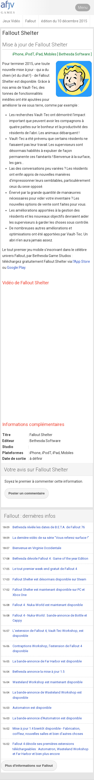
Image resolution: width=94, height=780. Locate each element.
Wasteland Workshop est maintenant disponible (42, 682)
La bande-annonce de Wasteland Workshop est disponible (42, 695)
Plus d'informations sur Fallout (29, 765)
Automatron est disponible (27, 708)
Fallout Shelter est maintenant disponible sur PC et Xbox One (44, 592)
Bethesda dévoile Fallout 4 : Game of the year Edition (45, 558)
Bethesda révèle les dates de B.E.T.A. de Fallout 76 (44, 527)
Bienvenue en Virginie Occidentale (32, 548)
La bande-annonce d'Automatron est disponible (42, 718)
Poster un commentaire (27, 493)
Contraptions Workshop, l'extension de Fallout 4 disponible (42, 648)
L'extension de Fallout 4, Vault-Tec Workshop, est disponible (43, 633)
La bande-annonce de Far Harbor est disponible (42, 661)
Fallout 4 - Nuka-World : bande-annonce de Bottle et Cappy (45, 618)
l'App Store (81, 261)
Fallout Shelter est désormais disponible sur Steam (44, 579)
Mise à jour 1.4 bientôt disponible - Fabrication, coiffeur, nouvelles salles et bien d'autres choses (43, 731)
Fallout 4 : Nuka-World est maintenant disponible (43, 605)
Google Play (16, 268)
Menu (82, 7)
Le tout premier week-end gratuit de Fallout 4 (40, 569)
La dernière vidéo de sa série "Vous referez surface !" (46, 538)
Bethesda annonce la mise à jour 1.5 (33, 671)
